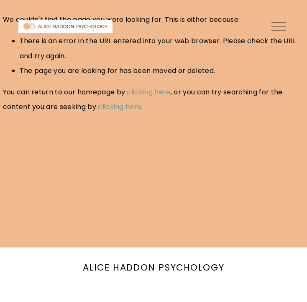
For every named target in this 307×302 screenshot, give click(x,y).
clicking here (148, 92)
